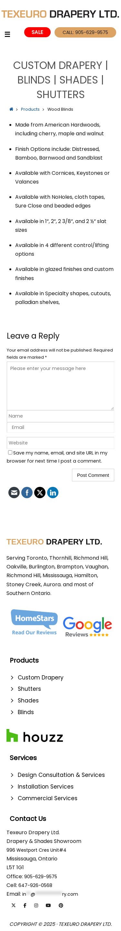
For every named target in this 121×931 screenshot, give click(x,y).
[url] (60, 443)
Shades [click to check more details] (28, 700)
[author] (60, 416)
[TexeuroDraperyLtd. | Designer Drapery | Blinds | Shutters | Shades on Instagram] (36, 905)
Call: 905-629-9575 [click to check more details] (85, 32)
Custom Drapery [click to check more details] (41, 677)
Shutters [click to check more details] (29, 689)
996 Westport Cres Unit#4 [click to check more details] (36, 850)
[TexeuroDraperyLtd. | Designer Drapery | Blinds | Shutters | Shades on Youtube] (48, 905)
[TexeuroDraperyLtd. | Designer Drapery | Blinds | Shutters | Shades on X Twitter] (13, 905)
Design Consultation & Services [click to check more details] (61, 775)
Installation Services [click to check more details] (46, 787)
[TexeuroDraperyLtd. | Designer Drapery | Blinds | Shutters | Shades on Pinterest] (61, 905)
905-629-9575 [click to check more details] (40, 876)
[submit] (93, 475)
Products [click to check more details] (30, 109)
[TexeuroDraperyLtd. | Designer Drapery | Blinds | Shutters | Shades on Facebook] (25, 905)
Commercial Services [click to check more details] (47, 798)
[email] (60, 427)
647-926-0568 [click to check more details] (35, 885)
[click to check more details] (12, 35)
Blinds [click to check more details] (26, 712)
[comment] (60, 386)
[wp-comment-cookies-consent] (10, 452)
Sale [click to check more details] (37, 32)
